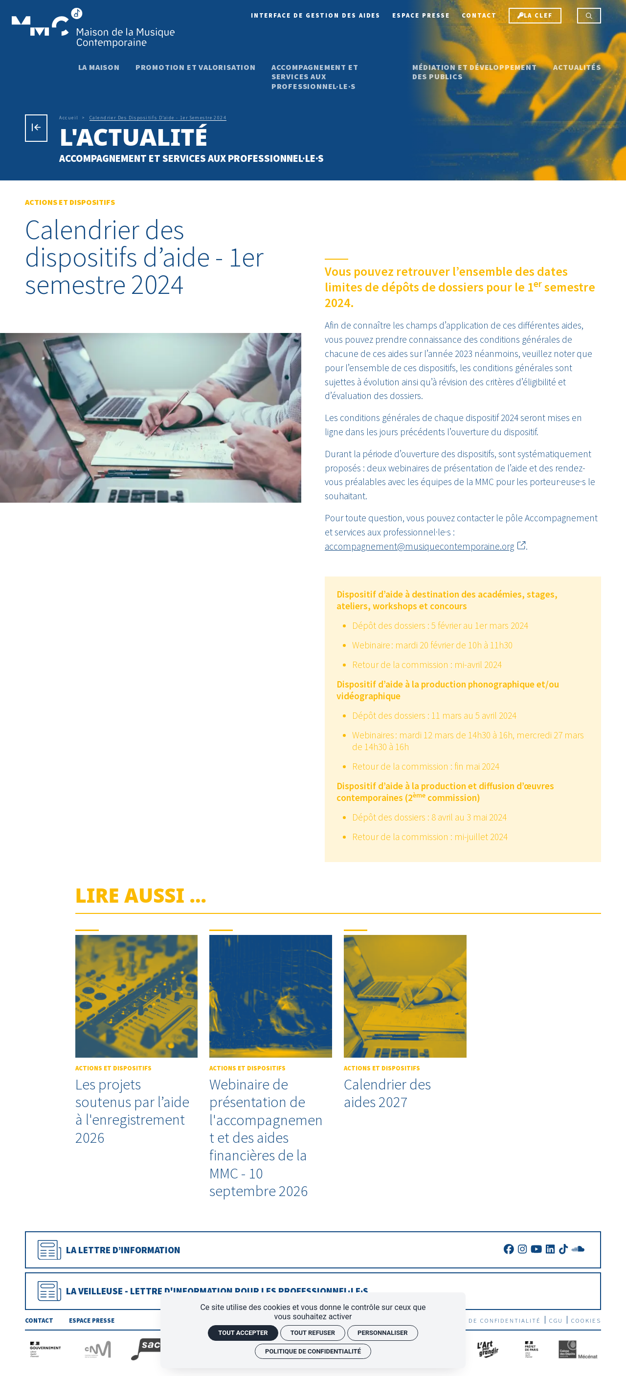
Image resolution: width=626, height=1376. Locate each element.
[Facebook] (509, 1249)
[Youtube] (536, 1249)
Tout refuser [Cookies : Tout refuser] (313, 1332)
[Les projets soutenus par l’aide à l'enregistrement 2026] (136, 1038)
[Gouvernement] (45, 1348)
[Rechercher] (589, 15)
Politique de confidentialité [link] (313, 1351)
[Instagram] (522, 1249)
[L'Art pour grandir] (487, 1348)
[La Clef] (535, 15)
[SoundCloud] (578, 1249)
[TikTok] (563, 1249)
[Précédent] (36, 128)
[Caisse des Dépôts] (578, 1348)
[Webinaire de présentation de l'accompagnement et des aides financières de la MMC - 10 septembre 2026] (270, 1065)
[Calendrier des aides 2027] (405, 1020)
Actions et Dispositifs (70, 202)
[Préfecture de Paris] (531, 1348)
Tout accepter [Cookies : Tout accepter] (243, 1332)
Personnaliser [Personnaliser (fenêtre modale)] (383, 1332)
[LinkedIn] (550, 1249)
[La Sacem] (155, 1348)
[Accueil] (93, 27)
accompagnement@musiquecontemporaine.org (425, 546)
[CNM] (98, 1348)
